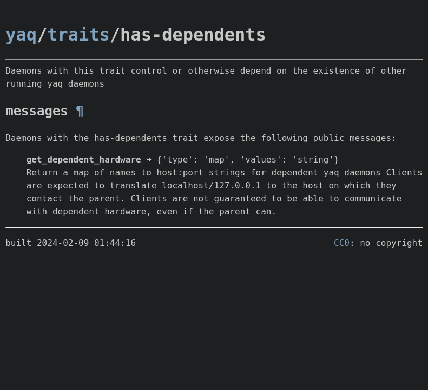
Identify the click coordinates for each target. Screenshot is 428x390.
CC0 (342, 243)
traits (78, 34)
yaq (21, 34)
